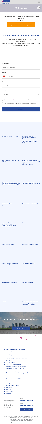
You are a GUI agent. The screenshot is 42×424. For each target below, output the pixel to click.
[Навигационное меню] (39, 2)
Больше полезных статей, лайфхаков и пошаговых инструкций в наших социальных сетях (27, 339)
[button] (21, 328)
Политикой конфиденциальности (15, 99)
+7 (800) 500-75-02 (27, 400)
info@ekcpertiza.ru (26, 405)
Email (3, 81)
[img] (9, 344)
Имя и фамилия (5, 63)
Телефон (4, 72)
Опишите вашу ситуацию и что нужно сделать (13, 50)
